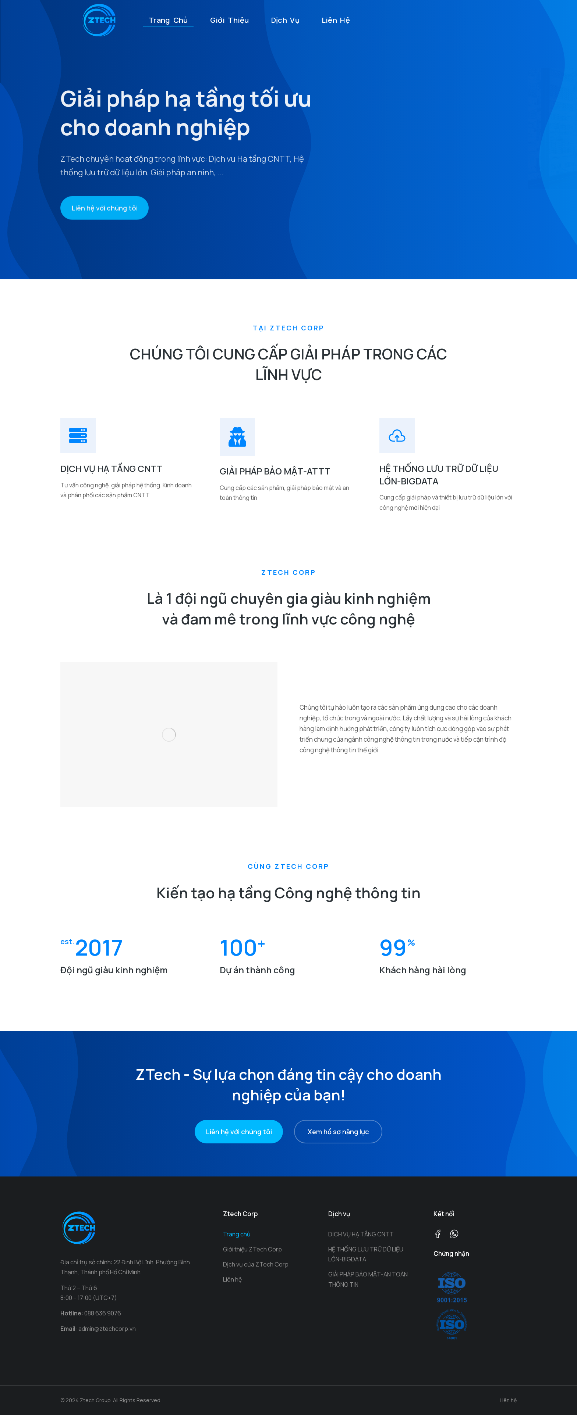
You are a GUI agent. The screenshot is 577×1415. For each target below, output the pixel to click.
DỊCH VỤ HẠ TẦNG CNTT (111, 468)
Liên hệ (508, 1400)
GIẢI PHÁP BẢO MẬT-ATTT (275, 471)
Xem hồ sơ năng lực (338, 1131)
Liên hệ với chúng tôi (105, 226)
